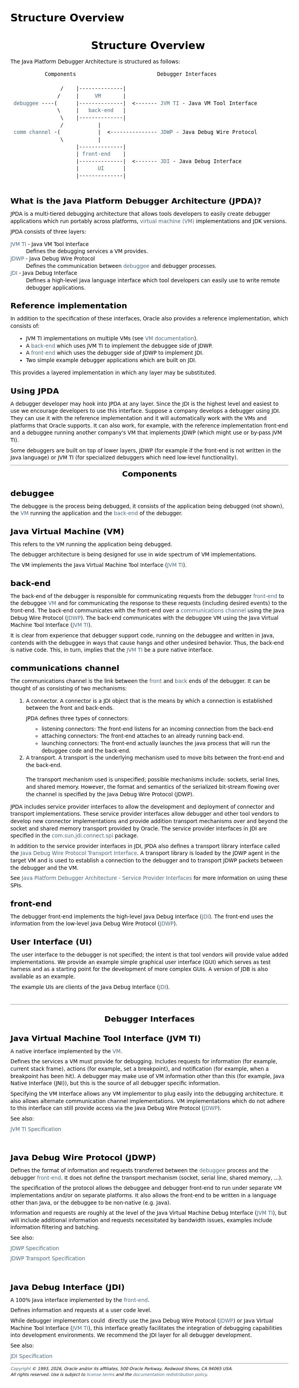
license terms (100, 1374)
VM (98, 96)
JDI (165, 161)
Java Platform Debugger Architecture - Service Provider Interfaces (107, 878)
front (156, 681)
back (181, 681)
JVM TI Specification (36, 1129)
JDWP (166, 132)
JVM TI (169, 103)
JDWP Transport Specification (48, 1258)
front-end (96, 154)
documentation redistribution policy (169, 1374)
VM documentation (169, 338)
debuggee (26, 103)
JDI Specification (32, 1356)
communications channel (213, 611)
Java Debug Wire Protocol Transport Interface (79, 853)
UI (101, 168)
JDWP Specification (35, 1248)
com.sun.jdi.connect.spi (82, 836)
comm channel (32, 132)
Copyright (21, 1368)
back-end (100, 110)
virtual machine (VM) (167, 221)
